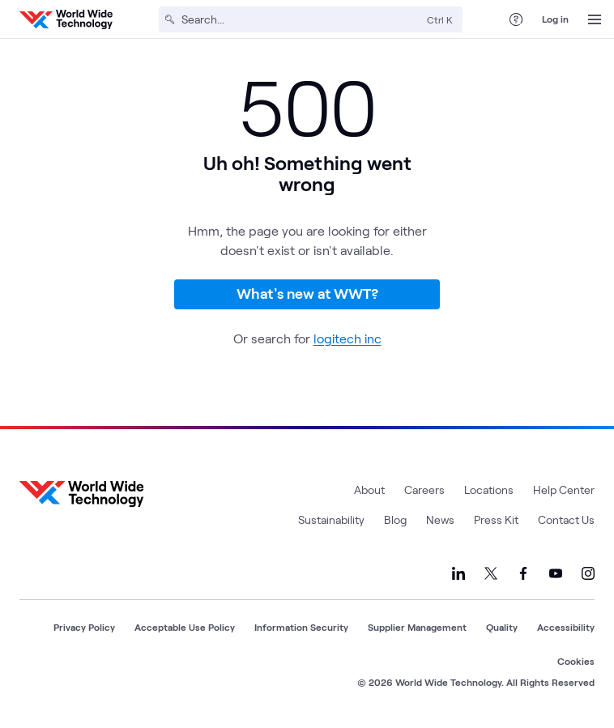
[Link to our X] (490, 573)
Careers (424, 489)
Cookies (576, 660)
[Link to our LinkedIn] (458, 573)
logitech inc (347, 338)
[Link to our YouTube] (555, 573)
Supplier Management (417, 626)
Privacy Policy (84, 626)
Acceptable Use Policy (184, 626)
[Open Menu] (594, 19)
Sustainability (331, 519)
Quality (502, 626)
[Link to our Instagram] (588, 573)
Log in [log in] (555, 18)
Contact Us (566, 519)
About (369, 489)
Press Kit (496, 519)
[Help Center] (516, 19)
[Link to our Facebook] (523, 573)
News (440, 519)
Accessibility (566, 626)
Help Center (564, 489)
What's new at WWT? (307, 293)
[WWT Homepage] (66, 19)
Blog (395, 519)
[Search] (301, 19)
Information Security (301, 626)
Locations (489, 489)
